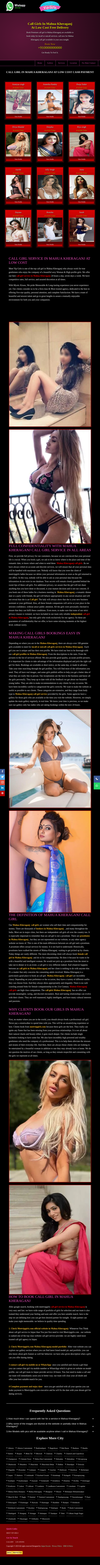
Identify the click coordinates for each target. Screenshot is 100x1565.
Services (66, 63)
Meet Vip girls (12, 1541)
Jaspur (10, 1480)
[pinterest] (2, 793)
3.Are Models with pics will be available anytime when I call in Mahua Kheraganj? (49, 1432)
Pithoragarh (12, 1509)
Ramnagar (45, 1509)
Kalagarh (67, 1480)
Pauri (88, 1504)
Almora (11, 1451)
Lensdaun (71, 1492)
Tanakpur (53, 1521)
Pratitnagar (24, 1509)
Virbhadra (34, 1527)
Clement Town (26, 1463)
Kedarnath (45, 1486)
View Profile (18, 116)
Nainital (32, 1504)
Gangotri (43, 1475)
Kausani (35, 1486)
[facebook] (2, 771)
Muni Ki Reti (13, 1504)
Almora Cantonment (24, 1451)
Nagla (23, 1504)
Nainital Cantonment (46, 1504)
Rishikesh (75, 1509)
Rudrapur (54, 1515)
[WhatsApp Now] (97, 786)
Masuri (58, 1498)
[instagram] (2, 782)
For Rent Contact (90, 63)
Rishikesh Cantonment (16, 1515)
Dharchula (34, 1469)
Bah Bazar (65, 1451)
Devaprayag (82, 1463)
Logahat (82, 1492)
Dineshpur (70, 1469)
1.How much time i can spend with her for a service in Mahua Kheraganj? (45, 1418)
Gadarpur (32, 1475)
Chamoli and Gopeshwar (75, 1457)
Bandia (85, 1451)
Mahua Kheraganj (35, 1498)
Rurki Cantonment (76, 1515)
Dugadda (11, 1475)
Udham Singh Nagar (75, 1521)
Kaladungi (56, 1480)
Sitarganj (23, 1521)
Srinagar (33, 1521)
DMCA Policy (68, 1554)
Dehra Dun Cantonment (43, 1463)
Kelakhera (56, 1486)
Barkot (10, 1457)
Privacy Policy (57, 1554)
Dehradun (59, 1463)
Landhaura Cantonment (56, 1492)
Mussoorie (46, 1527)
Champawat (12, 1463)
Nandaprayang (63, 1504)
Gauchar (53, 1475)
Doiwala (81, 1469)
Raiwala (35, 1509)
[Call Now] (97, 779)
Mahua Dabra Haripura (16, 1498)
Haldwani (63, 1475)
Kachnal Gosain (43, 1480)
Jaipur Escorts (46, 1554)
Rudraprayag (42, 1515)
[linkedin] (2, 788)
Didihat (60, 1469)
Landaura (40, 1492)
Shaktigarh (12, 1521)
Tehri (63, 1521)
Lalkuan (30, 1492)
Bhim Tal (29, 1457)
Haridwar (73, 1475)
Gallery (57, 63)
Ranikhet (56, 1509)
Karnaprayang (79, 1480)
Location (76, 63)
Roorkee (31, 1515)
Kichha (76, 1486)
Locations (20, 1550)
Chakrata (49, 1457)
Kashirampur (23, 1486)
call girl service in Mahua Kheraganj (33, 276)
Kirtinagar (86, 1486)
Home (48, 63)
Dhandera (23, 1469)
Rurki (64, 1515)
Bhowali (39, 1457)
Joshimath (30, 1480)
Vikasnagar (23, 1527)
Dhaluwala (12, 1469)
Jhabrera (19, 1480)
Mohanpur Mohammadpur (74, 1498)
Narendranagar (77, 1504)
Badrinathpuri (41, 1451)
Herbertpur (85, 1475)
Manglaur (48, 1498)
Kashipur (11, 1486)
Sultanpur (43, 1521)
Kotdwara (11, 1492)
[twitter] (2, 777)
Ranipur (66, 1509)
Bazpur (19, 1457)
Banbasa (76, 1451)
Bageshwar (54, 1451)
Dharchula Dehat (48, 1469)
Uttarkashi (12, 1527)
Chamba (59, 1457)
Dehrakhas (70, 1463)
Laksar (21, 1492)
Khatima (67, 1486)
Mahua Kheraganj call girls (70, 563)
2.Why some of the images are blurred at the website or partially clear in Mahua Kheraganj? (49, 1425)
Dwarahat (21, 1475)
